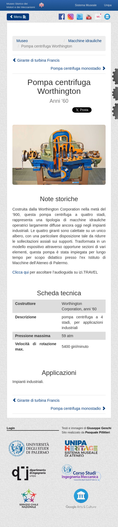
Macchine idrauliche (84, 41)
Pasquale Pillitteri (97, 432)
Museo (22, 41)
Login (11, 428)
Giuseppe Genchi (99, 428)
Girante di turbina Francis (36, 60)
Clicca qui (20, 272)
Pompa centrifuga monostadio (78, 68)
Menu (18, 17)
